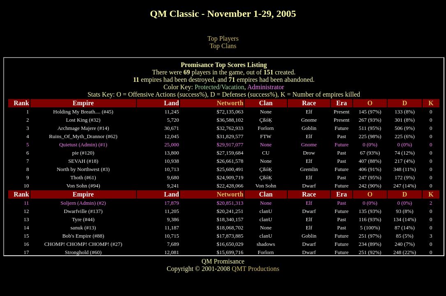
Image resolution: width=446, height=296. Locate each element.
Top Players (223, 38)
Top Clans (223, 45)
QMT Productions (256, 268)
